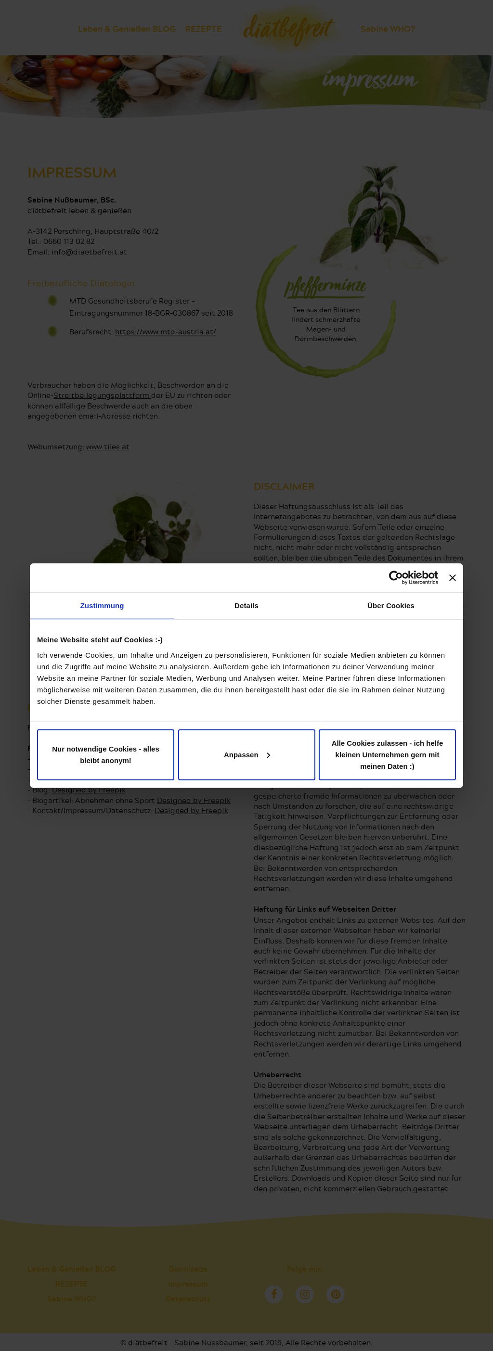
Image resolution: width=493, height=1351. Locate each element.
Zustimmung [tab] (102, 605)
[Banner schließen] (452, 577)
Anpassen (247, 754)
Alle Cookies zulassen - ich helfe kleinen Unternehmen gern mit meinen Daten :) (387, 754)
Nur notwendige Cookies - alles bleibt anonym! (105, 754)
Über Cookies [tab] (391, 605)
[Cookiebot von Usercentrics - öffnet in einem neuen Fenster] (396, 578)
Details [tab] (246, 605)
